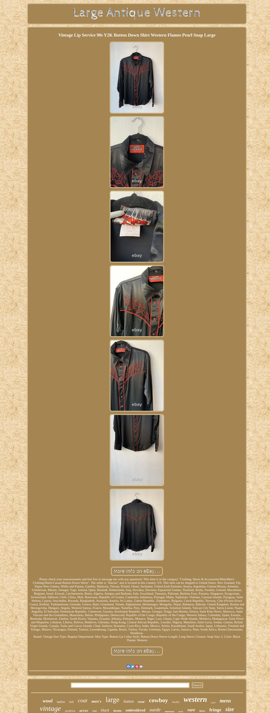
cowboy (158, 700)
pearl (213, 702)
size (229, 709)
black (105, 710)
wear (141, 702)
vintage (50, 708)
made (180, 711)
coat (82, 700)
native (61, 702)
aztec (83, 711)
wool (48, 701)
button (129, 701)
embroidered (135, 710)
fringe (215, 709)
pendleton (70, 710)
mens (225, 701)
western (195, 699)
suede (155, 709)
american (169, 711)
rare (191, 709)
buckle (176, 702)
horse (202, 710)
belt (71, 702)
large (112, 700)
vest (94, 710)
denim (117, 710)
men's (96, 701)
